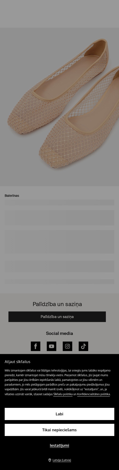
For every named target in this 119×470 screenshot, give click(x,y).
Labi (59, 414)
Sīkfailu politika (63, 394)
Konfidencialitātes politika (93, 394)
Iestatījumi (59, 445)
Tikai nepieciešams (59, 430)
